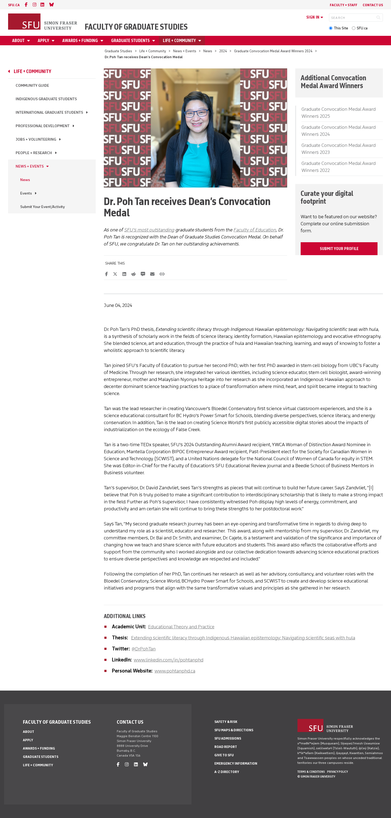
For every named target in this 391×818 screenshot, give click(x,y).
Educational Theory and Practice (181, 627)
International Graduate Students (49, 112)
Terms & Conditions (311, 772)
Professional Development (43, 126)
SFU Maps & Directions (233, 730)
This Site (341, 28)
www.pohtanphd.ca (175, 671)
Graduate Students (130, 40)
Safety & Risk (225, 721)
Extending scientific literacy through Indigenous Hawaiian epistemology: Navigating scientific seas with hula (243, 638)
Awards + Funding (80, 40)
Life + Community (180, 40)
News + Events (184, 51)
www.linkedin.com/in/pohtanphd (168, 660)
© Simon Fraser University (316, 776)
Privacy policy (337, 772)
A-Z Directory (226, 772)
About (18, 40)
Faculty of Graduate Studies (136, 27)
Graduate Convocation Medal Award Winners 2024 (273, 51)
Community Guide (32, 85)
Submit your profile (339, 248)
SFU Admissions (227, 738)
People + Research (34, 153)
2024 (223, 51)
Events (26, 193)
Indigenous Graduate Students (46, 99)
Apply (44, 40)
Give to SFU (224, 755)
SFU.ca (362, 28)
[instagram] (34, 4)
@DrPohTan (144, 649)
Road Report (225, 746)
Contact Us (373, 5)
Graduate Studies (118, 51)
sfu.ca (14, 5)
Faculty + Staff (343, 5)
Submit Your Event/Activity (42, 206)
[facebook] (26, 4)
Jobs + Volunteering (36, 139)
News (207, 51)
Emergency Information (235, 763)
